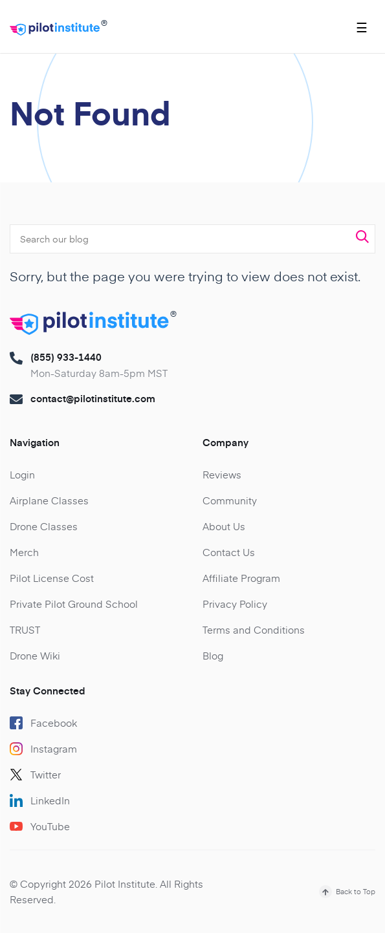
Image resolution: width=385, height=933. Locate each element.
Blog (213, 655)
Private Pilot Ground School (74, 603)
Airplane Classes (49, 500)
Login (22, 474)
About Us (224, 526)
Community (230, 500)
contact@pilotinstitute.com (92, 398)
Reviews (222, 474)
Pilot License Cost (52, 577)
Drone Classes (44, 526)
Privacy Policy (235, 603)
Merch (24, 552)
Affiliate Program (241, 577)
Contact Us (229, 552)
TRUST (25, 629)
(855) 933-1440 (66, 356)
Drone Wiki (35, 655)
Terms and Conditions (254, 629)
